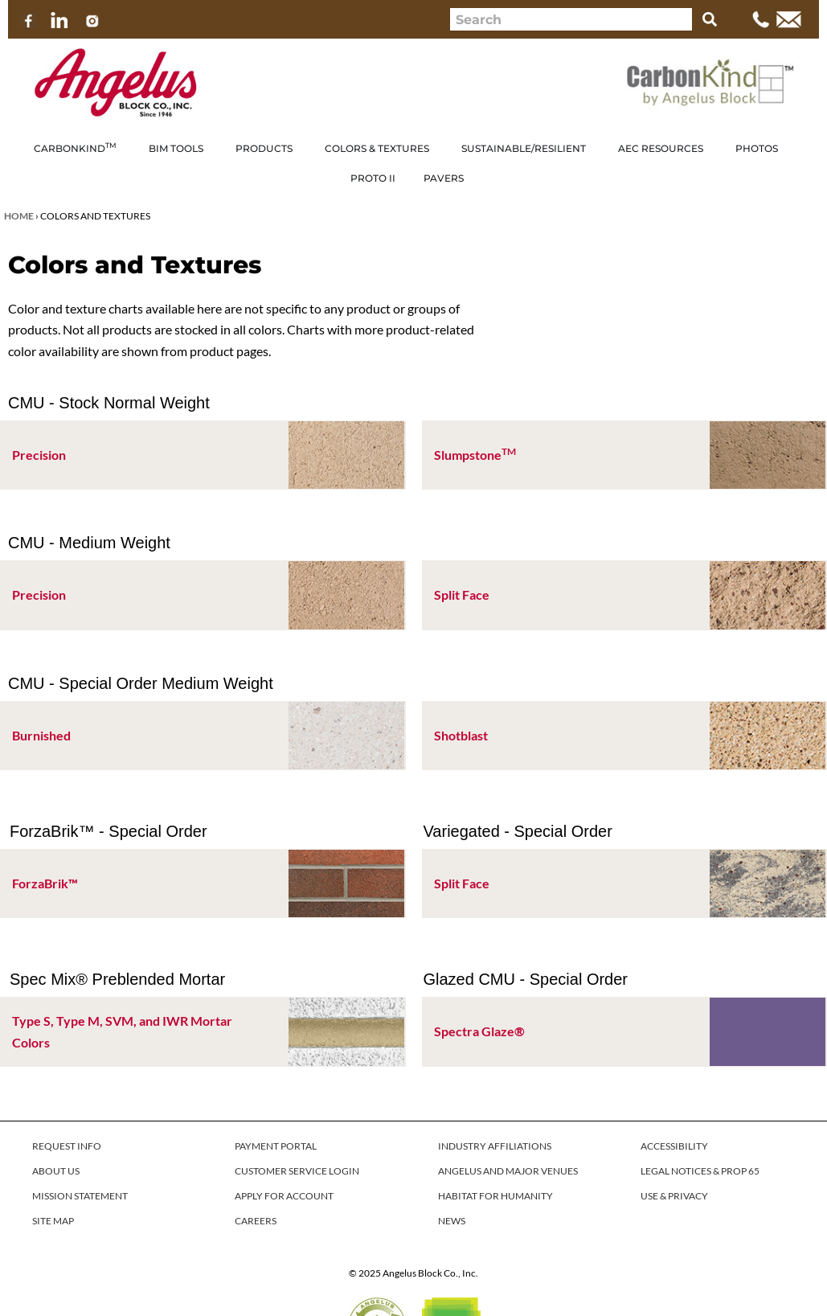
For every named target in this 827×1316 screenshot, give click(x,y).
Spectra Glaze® (479, 1031)
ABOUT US (56, 1171)
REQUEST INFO (66, 1146)
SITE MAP (53, 1221)
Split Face (461, 594)
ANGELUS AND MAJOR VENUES (508, 1171)
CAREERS (255, 1221)
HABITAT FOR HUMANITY (495, 1196)
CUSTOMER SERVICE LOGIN (297, 1171)
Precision (39, 454)
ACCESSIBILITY (674, 1146)
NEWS (451, 1221)
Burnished (41, 735)
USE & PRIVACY (674, 1196)
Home (19, 216)
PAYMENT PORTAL (276, 1146)
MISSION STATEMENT (80, 1196)
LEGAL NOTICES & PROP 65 (700, 1171)
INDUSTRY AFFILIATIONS (494, 1146)
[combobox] (571, 19)
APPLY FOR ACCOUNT (284, 1196)
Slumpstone (475, 454)
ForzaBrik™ (45, 883)
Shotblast (461, 735)
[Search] (709, 19)
